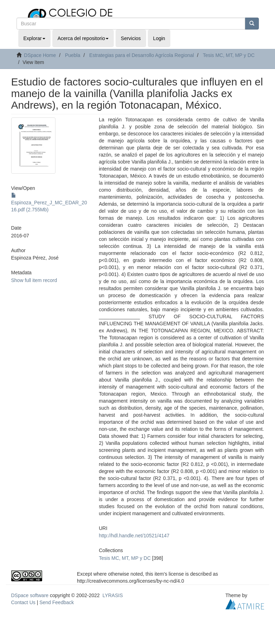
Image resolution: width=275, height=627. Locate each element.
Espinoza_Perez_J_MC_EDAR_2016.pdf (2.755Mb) (49, 202)
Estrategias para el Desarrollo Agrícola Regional (141, 55)
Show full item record (34, 280)
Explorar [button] (34, 38)
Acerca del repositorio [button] (83, 38)
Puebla (72, 55)
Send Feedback (56, 602)
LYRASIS (113, 595)
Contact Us (23, 602)
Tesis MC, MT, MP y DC (229, 55)
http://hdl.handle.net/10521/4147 (134, 535)
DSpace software (30, 595)
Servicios (131, 38)
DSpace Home (40, 55)
